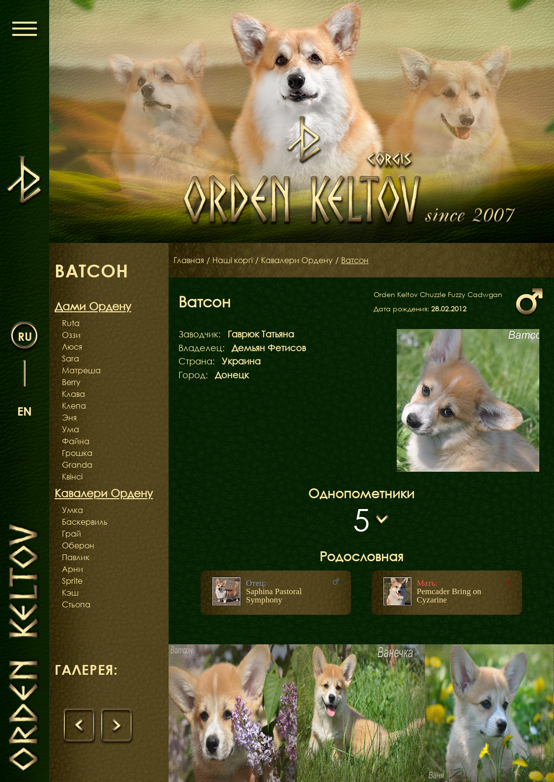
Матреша (81, 370)
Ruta (71, 323)
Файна (75, 441)
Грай (71, 534)
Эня (69, 417)
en (24, 411)
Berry (71, 382)
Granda (77, 465)
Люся (72, 347)
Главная (189, 260)
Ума (70, 429)
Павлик (75, 557)
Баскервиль (85, 522)
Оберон (78, 545)
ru (25, 336)
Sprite (72, 581)
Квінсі (72, 477)
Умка (72, 510)
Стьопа (76, 604)
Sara (70, 358)
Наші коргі (232, 260)
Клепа (74, 406)
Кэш (70, 593)
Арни (72, 569)
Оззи (71, 335)
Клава (73, 394)
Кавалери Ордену (297, 260)
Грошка (77, 453)
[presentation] (79, 726)
